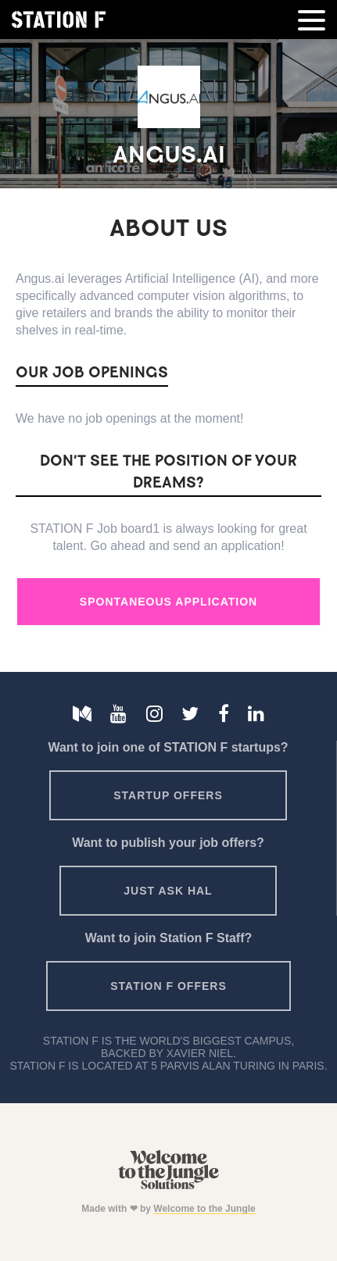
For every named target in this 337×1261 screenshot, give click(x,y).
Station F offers (168, 986)
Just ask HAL (168, 890)
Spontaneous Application (168, 601)
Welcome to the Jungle (204, 1208)
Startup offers (168, 795)
